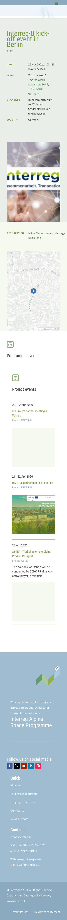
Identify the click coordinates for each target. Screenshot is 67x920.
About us (15, 785)
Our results (17, 810)
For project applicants (24, 793)
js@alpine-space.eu (28, 864)
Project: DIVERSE (22, 487)
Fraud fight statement (46, 912)
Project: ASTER (20, 560)
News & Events (19, 819)
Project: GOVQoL (22, 420)
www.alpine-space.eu (29, 859)
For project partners (22, 802)
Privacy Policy (19, 912)
